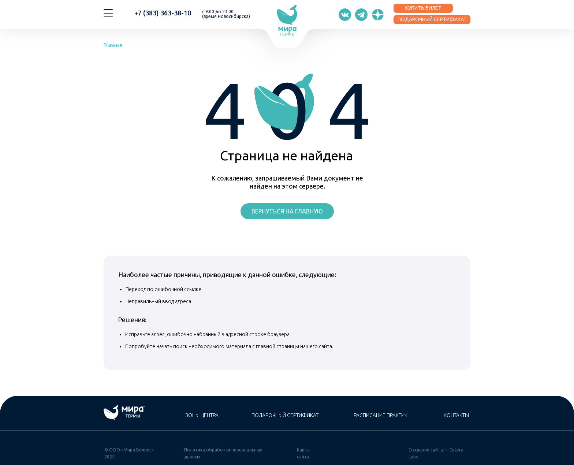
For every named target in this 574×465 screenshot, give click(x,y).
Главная (113, 45)
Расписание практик (380, 415)
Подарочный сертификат (284, 415)
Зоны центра (202, 415)
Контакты (456, 415)
